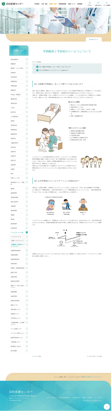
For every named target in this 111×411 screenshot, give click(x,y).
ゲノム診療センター (16, 328)
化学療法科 (14, 228)
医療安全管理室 (15, 281)
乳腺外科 (13, 156)
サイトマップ (98, 398)
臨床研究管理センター (17, 337)
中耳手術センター (16, 318)
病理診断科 (14, 210)
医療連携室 (14, 292)
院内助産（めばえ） (16, 346)
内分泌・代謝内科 (16, 94)
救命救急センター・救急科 (17, 183)
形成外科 (13, 151)
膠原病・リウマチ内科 (17, 68)
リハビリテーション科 (17, 232)
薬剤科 (12, 219)
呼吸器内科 (14, 85)
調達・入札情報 (86, 398)
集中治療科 (14, 350)
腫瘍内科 (13, 90)
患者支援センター (16, 309)
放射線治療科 (14, 197)
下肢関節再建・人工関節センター (17, 323)
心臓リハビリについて (17, 240)
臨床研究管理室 (15, 300)
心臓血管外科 (14, 143)
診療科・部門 (53, 4)
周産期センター (15, 313)
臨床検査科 (14, 223)
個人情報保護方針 (63, 398)
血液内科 (13, 72)
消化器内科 (14, 77)
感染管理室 (14, 276)
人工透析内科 (14, 116)
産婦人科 (13, 160)
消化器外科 (14, 125)
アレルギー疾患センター (17, 333)
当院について (71, 4)
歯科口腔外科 (14, 201)
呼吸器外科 (14, 129)
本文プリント (94, 39)
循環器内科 (14, 81)
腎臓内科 (13, 64)
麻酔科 (12, 188)
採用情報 (79, 4)
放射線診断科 (14, 255)
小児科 (12, 107)
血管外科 (13, 147)
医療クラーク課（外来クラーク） (17, 286)
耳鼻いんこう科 (15, 178)
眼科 (12, 173)
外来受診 (36, 4)
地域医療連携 (62, 4)
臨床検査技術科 (15, 259)
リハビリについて (16, 236)
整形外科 (13, 138)
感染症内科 (14, 103)
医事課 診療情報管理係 (17, 268)
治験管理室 (14, 296)
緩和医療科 (14, 193)
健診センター (14, 305)
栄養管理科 (14, 263)
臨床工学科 (14, 272)
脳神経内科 (14, 99)
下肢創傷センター (16, 342)
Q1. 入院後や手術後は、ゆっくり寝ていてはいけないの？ (55, 66)
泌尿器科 (13, 164)
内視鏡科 (13, 206)
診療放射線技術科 (16, 250)
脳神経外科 (14, 134)
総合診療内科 (14, 59)
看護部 (12, 215)
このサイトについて (48, 398)
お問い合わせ (75, 398)
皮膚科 (12, 169)
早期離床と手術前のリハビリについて (18, 245)
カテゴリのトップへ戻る (95, 356)
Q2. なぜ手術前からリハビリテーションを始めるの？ (54, 70)
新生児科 (13, 112)
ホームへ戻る (37, 356)
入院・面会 (44, 4)
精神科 (12, 121)
